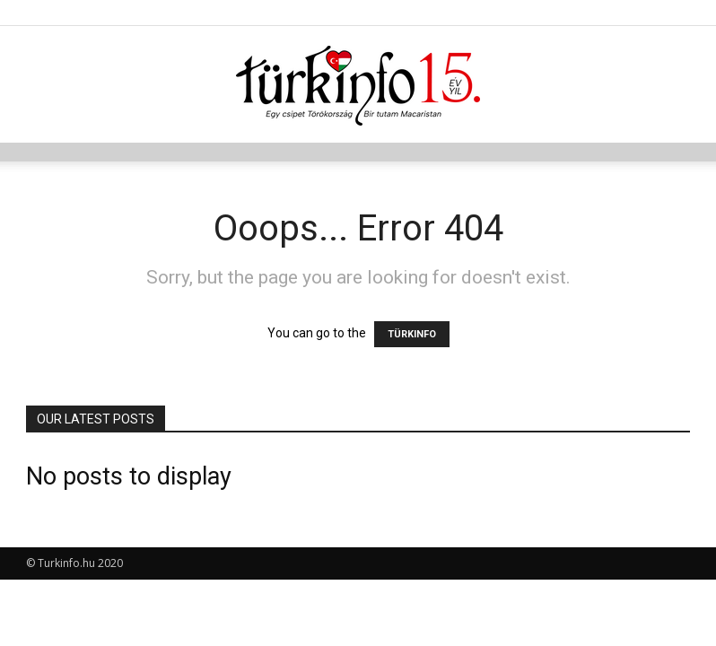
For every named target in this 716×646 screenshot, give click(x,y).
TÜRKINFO (412, 334)
